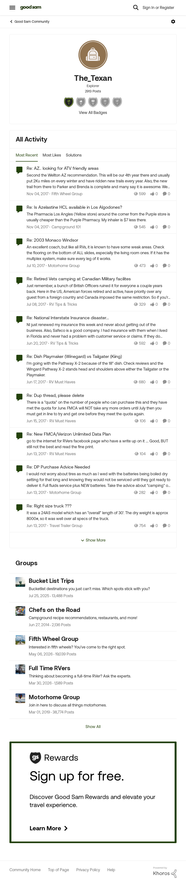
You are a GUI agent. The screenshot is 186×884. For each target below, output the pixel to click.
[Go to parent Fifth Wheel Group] (66, 194)
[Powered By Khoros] (165, 872)
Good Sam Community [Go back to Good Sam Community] (29, 21)
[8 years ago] (37, 194)
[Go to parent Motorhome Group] (63, 265)
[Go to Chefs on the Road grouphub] (20, 611)
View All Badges (93, 112)
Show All (93, 726)
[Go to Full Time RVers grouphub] (20, 669)
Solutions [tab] (74, 155)
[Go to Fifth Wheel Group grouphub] (20, 640)
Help (111, 870)
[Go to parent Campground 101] (65, 227)
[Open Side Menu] (12, 7)
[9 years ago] (36, 265)
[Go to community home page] (31, 7)
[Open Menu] (173, 21)
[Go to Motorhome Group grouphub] (20, 698)
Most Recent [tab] (27, 155)
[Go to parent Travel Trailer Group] (65, 525)
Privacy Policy (88, 870)
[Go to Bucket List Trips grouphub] (20, 582)
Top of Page (58, 870)
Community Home (25, 870)
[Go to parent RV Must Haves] (61, 382)
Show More (93, 540)
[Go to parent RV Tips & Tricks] (62, 304)
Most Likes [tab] (52, 155)
